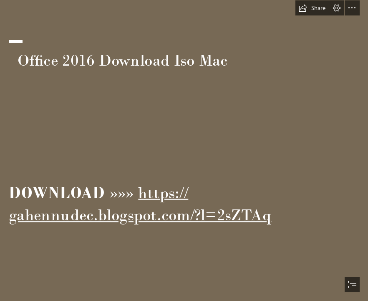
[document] (184, 150)
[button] (312, 7)
